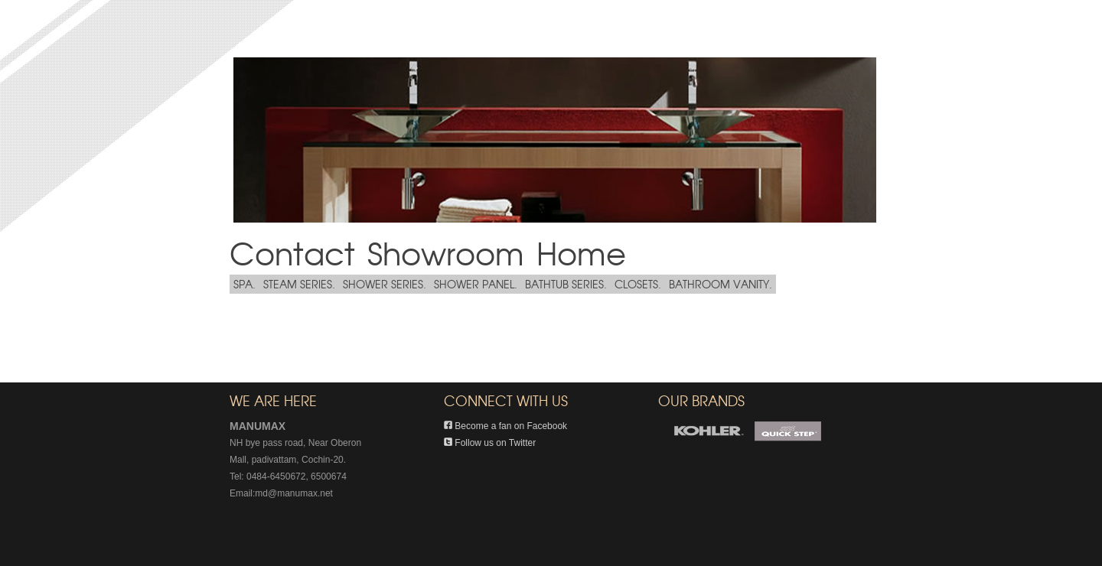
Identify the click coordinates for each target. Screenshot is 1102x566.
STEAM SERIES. (299, 283)
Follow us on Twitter (490, 443)
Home (581, 252)
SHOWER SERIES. (384, 283)
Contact (292, 252)
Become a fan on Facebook (505, 426)
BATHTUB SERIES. (566, 283)
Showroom (445, 252)
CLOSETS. (638, 283)
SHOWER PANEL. (475, 283)
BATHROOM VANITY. (720, 283)
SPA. (244, 283)
